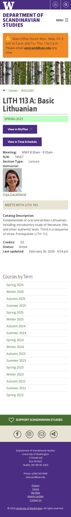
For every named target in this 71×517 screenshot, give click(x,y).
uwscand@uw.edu (37, 48)
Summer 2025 (16, 305)
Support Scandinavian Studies (35, 420)
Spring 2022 (14, 395)
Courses (13, 90)
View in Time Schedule (22, 141)
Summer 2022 (16, 388)
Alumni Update (35, 496)
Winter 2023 (15, 374)
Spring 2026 (14, 285)
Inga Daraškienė (14, 194)
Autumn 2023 (15, 354)
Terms (35, 489)
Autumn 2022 (15, 381)
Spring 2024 (14, 340)
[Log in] (55, 5)
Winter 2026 (15, 292)
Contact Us (35, 500)
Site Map (35, 492)
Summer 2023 (16, 360)
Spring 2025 (14, 312)
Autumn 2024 (15, 326)
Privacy (35, 485)
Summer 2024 (16, 333)
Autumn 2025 (15, 299)
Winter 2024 (15, 347)
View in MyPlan (20, 129)
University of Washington (29, 508)
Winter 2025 (15, 319)
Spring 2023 (27, 90)
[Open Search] (66, 5)
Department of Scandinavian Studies (23, 20)
